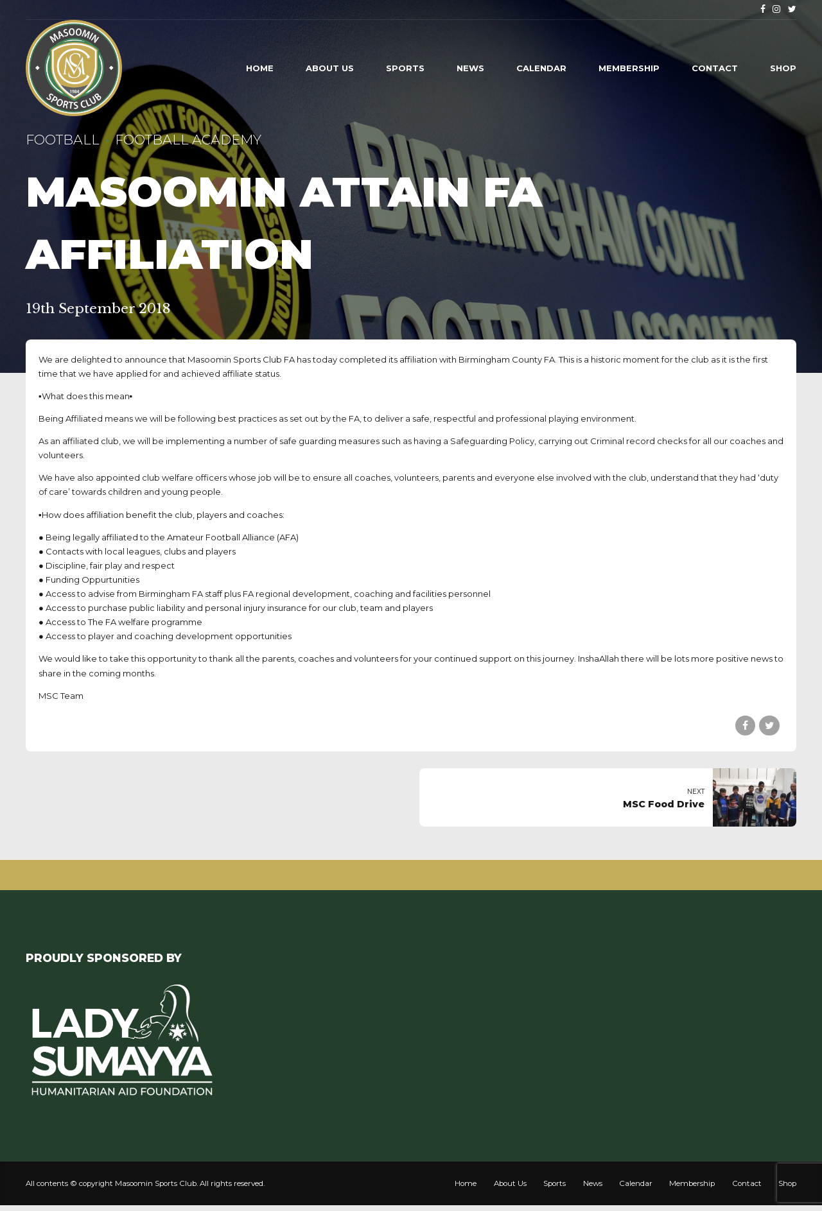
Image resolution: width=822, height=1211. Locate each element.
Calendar (541, 68)
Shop (783, 68)
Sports (405, 68)
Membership (629, 68)
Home (260, 68)
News (470, 68)
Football (63, 140)
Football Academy (188, 140)
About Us (330, 68)
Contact (715, 68)
